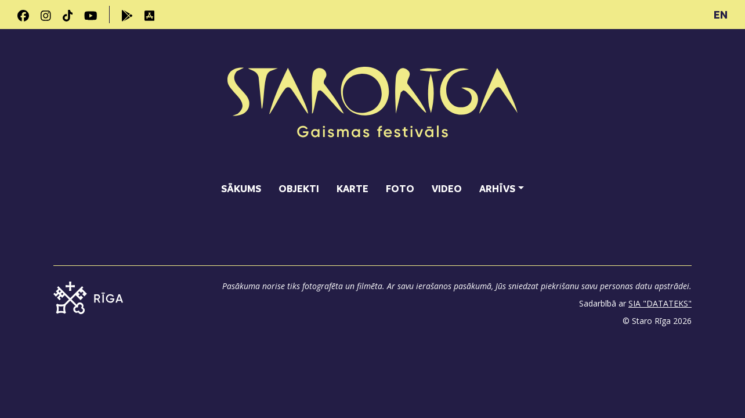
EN (721, 14)
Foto (400, 188)
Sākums (241, 188)
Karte (352, 188)
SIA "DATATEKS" (660, 303)
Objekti (299, 188)
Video (447, 188)
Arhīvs (497, 188)
